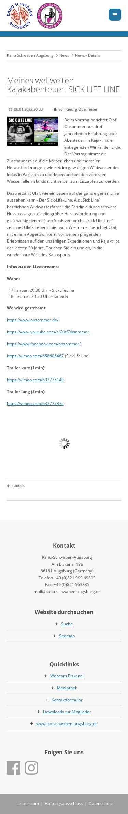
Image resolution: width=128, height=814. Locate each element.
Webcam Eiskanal (67, 676)
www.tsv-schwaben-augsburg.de (67, 724)
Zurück (18, 485)
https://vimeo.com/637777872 (35, 403)
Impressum (28, 803)
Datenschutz (101, 803)
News (64, 55)
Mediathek (67, 688)
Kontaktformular (67, 700)
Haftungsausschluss (64, 803)
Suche (67, 624)
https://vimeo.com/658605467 (35, 356)
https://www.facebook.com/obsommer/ (44, 344)
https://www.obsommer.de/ (32, 320)
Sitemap (67, 636)
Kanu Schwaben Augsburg (30, 55)
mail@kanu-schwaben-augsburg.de (67, 591)
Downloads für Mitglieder (67, 712)
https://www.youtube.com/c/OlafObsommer (48, 332)
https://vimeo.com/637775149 (35, 380)
